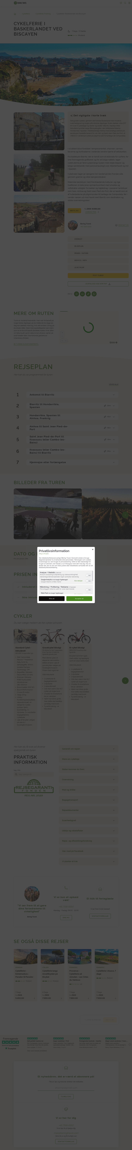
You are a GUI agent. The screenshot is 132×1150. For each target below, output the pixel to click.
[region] (66, 582)
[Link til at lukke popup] (92, 550)
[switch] (88, 575)
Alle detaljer (78, 580)
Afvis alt (51, 598)
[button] (87, 575)
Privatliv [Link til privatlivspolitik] (46, 554)
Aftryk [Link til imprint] (41, 554)
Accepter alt (79, 598)
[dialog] (66, 575)
